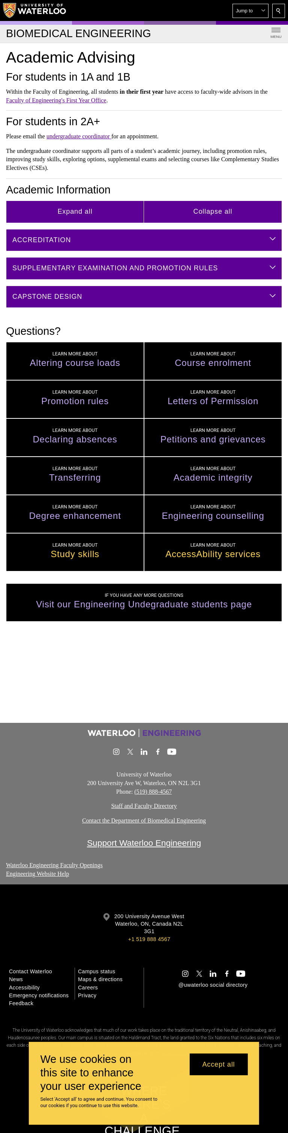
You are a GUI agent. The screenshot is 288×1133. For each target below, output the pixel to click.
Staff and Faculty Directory (144, 806)
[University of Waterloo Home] (35, 10)
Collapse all (213, 211)
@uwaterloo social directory (213, 985)
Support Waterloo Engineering (144, 843)
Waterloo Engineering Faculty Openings (54, 865)
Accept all (218, 1064)
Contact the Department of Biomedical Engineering (144, 821)
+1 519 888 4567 (149, 939)
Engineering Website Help (37, 874)
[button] (250, 11)
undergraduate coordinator (78, 136)
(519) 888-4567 (153, 791)
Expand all (74, 211)
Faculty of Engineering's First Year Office (56, 100)
